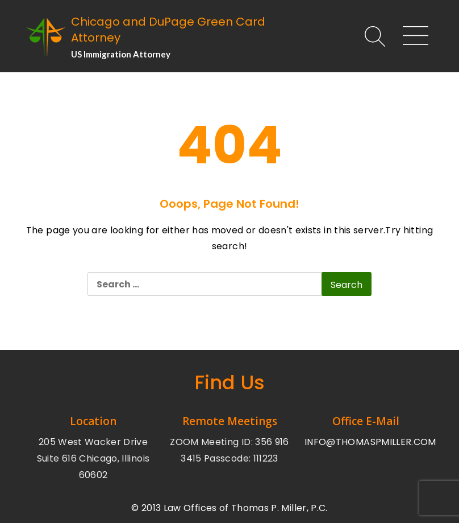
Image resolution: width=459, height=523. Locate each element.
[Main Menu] (411, 37)
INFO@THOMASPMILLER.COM (370, 441)
